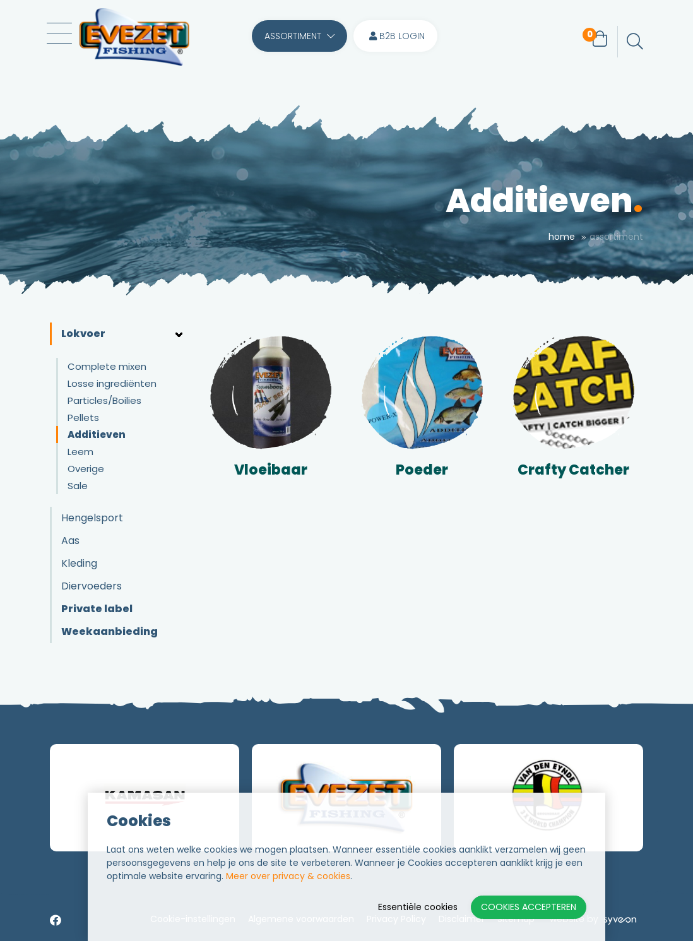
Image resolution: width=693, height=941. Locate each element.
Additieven (97, 434)
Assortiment (299, 41)
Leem (80, 451)
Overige (86, 468)
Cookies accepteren (528, 907)
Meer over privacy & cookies (288, 876)
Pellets (83, 417)
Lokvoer (83, 333)
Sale (78, 485)
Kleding (79, 563)
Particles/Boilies (104, 400)
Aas (70, 540)
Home (561, 236)
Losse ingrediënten (112, 383)
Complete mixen (107, 366)
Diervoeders (91, 586)
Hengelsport (92, 518)
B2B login (397, 41)
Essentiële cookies (418, 907)
